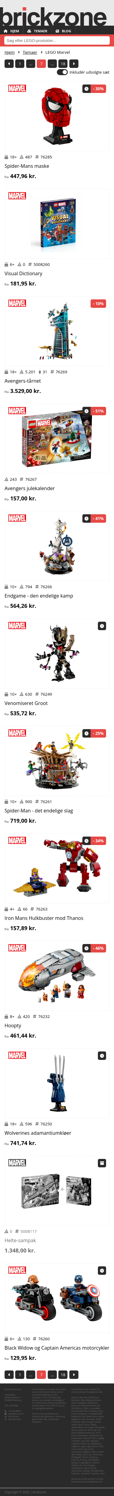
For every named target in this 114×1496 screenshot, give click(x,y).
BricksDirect (76, 1408)
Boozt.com (76, 1405)
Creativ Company (79, 1413)
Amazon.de (93, 1397)
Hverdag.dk (99, 1427)
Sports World (90, 1468)
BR (99, 1405)
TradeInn (95, 1473)
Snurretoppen (88, 1465)
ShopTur (95, 1462)
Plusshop (93, 1457)
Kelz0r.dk (92, 1430)
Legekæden (96, 1443)
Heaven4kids (77, 1427)
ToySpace (75, 1473)
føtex (83, 1422)
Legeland (75, 1446)
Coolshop (92, 1411)
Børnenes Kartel (89, 1405)
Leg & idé (85, 1441)
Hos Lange (88, 1427)
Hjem (11, 31)
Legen (83, 1446)
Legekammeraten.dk (80, 1443)
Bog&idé (82, 1403)
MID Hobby (76, 1454)
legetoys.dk (92, 1446)
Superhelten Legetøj (80, 1470)
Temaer (37, 31)
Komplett (75, 1441)
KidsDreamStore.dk (86, 1432)
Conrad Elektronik (79, 1411)
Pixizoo (85, 1457)
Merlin (101, 1451)
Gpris (80, 1424)
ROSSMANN (93, 1460)
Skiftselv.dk (76, 1465)
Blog (63, 31)
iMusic (74, 1430)
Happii (93, 1424)
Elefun (101, 1416)
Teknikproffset (97, 1470)
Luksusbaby (76, 1451)
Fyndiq (98, 1422)
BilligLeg (89, 1400)
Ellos (84, 1419)
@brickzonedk (14, 1419)
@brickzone (14, 1416)
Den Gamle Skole (89, 1416)
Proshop (83, 1460)
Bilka (83, 1400)
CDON (85, 1408)
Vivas (102, 1473)
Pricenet (75, 1460)
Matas (94, 1451)
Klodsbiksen (82, 1435)
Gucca (86, 1424)
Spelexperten (77, 1468)
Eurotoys (91, 1419)
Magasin (87, 1451)
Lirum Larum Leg (79, 1449)
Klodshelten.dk (95, 1435)
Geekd (74, 1424)
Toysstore (85, 1473)
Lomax (91, 1449)
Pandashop (97, 1454)
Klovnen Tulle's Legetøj (94, 1438)
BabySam (75, 1400)
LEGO (100, 1446)
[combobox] (57, 40)
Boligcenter (92, 1403)
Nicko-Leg (86, 1454)
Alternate (83, 1397)
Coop (100, 1411)
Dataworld (76, 1416)
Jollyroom (82, 1430)
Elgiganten (76, 1419)
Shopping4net (84, 1462)
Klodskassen (77, 1438)
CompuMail (95, 1408)
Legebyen (94, 1441)
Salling (74, 1462)
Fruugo (90, 1422)
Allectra (74, 1397)
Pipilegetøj (76, 1457)
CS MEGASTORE (95, 1413)
